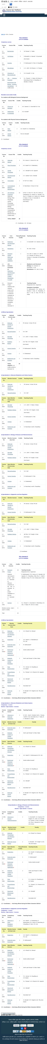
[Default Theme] (13, 7)
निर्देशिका (20, 1)
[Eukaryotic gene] (11, 644)
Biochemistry (10, 51)
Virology (9, 353)
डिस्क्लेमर (23, 1019)
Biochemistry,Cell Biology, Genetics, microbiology (12, 84)
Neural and (10, 679)
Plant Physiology (12, 165)
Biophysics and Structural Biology (11, 243)
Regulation (10, 663)
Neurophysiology (11, 331)
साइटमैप (28, 1019)
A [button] (5, 7)
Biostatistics (10, 248)
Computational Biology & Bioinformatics (11, 187)
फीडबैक (36, 1019)
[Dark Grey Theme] (11, 7)
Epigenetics (10, 639)
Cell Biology (10, 56)
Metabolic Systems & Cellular (10, 660)
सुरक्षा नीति (18, 1019)
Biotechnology (10, 675)
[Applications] (10, 655)
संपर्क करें (25, 1)
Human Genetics (11, 348)
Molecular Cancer (11, 841)
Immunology (11, 180)
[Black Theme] (8, 7)
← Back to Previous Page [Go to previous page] (8, 1013)
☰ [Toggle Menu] (4, 15)
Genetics (9, 63)
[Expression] (10, 646)
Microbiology (10, 68)
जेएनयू (12, 1)
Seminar (10, 603)
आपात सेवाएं (30, 1)
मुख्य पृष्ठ (3, 34)
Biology (9, 694)
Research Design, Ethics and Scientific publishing (10, 257)
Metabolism (10, 718)
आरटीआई (16, 1)
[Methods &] (10, 653)
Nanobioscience (11, 685)
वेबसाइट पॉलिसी (12, 1019)
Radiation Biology (12, 410)
